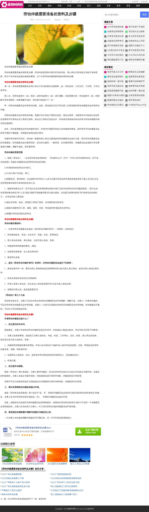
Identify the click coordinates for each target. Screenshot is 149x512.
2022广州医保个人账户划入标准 (15, 482)
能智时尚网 (71, 509)
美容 (40, 6)
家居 (118, 6)
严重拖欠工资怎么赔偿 (11, 490)
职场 (69, 6)
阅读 (79, 6)
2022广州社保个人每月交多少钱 (65, 482)
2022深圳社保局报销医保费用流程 (66, 478)
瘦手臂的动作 (135, 100)
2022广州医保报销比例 (61, 474)
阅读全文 (58, 20)
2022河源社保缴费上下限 (12, 478)
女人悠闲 (15, 11)
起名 (35, 11)
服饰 (50, 6)
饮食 (109, 6)
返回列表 (42, 499)
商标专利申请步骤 (9, 494)
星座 (128, 6)
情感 (59, 6)
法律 (25, 11)
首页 (30, 6)
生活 (6, 11)
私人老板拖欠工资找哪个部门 (64, 494)
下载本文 (66, 20)
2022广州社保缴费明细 (11, 474)
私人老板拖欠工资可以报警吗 (64, 486)
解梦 (138, 6)
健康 (99, 6)
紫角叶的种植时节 (137, 81)
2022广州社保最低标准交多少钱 (15, 486)
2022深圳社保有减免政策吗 (19, 499)
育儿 (89, 6)
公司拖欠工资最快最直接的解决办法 (67, 490)
